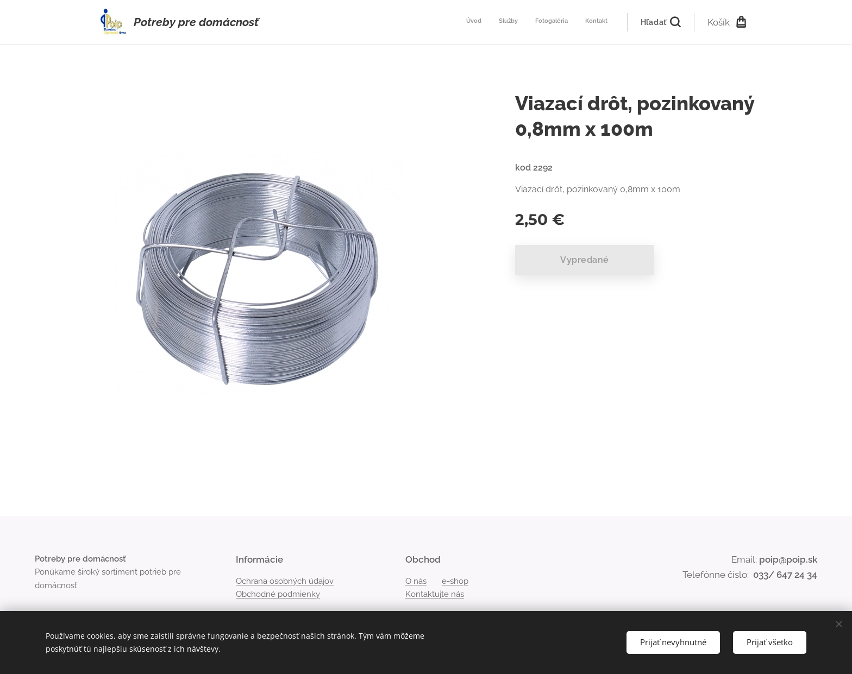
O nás (416, 581)
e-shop (455, 581)
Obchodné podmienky (278, 594)
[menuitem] (558, 22)
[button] (660, 22)
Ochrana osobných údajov (285, 581)
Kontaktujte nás (434, 594)
